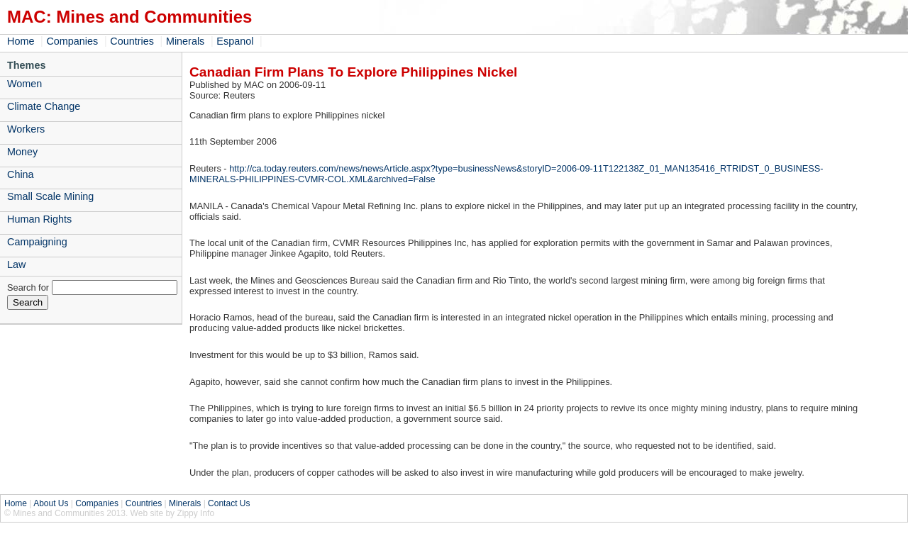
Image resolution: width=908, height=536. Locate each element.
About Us (50, 503)
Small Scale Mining (50, 196)
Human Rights (39, 219)
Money (22, 151)
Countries (132, 41)
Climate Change (43, 106)
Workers (26, 129)
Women (24, 83)
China (20, 174)
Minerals (185, 41)
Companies (72, 41)
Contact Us (229, 503)
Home (20, 41)
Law (16, 264)
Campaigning (37, 241)
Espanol (234, 41)
